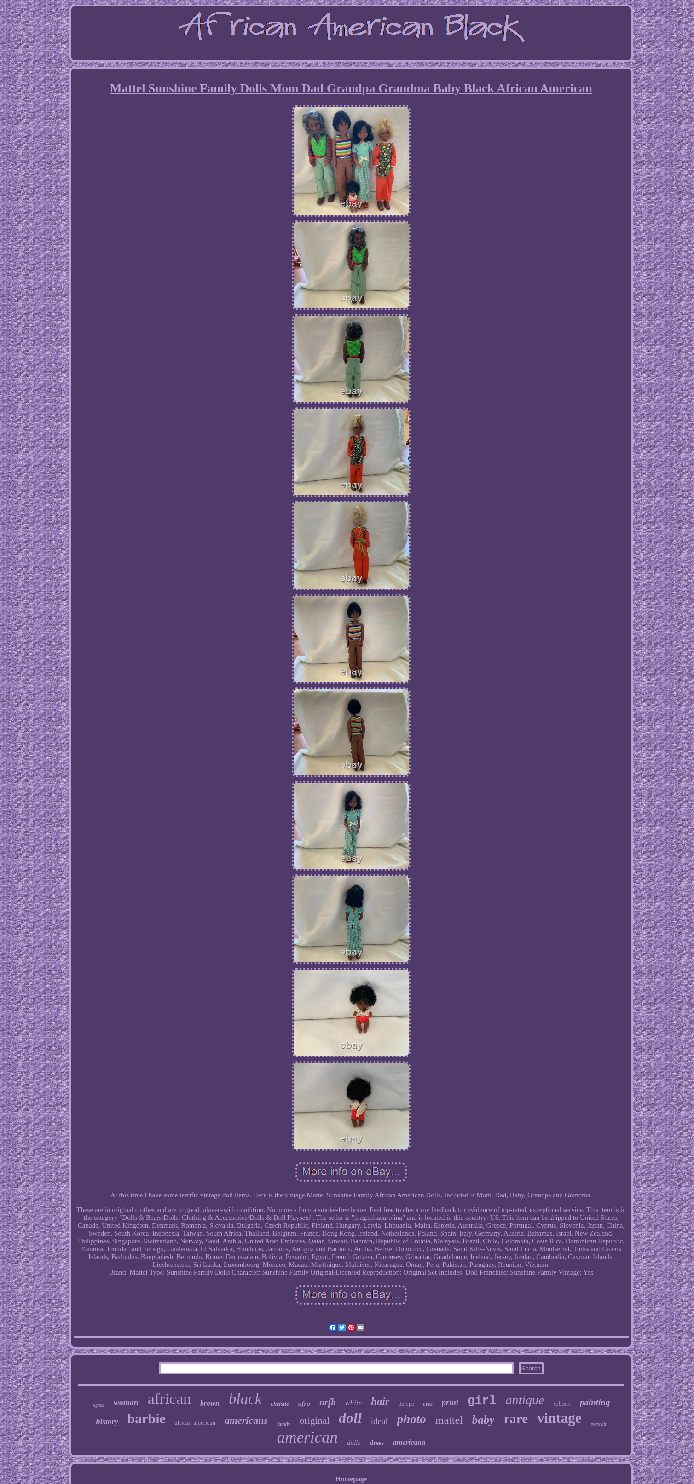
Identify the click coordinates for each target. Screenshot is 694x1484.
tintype (406, 1404)
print (450, 1402)
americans (246, 1420)
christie (280, 1403)
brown (210, 1403)
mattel (449, 1420)
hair (380, 1401)
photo (411, 1419)
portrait (598, 1423)
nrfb (327, 1402)
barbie (146, 1418)
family (283, 1423)
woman (126, 1402)
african (169, 1398)
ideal (379, 1421)
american (307, 1437)
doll (350, 1417)
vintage (559, 1418)
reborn (562, 1403)
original (315, 1420)
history (107, 1421)
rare (515, 1418)
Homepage (351, 1479)
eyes (428, 1404)
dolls (353, 1442)
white (353, 1402)
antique (524, 1400)
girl (482, 1401)
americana (409, 1442)
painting (595, 1402)
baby (483, 1420)
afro (304, 1403)
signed (98, 1405)
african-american (195, 1422)
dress (377, 1442)
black (245, 1399)
